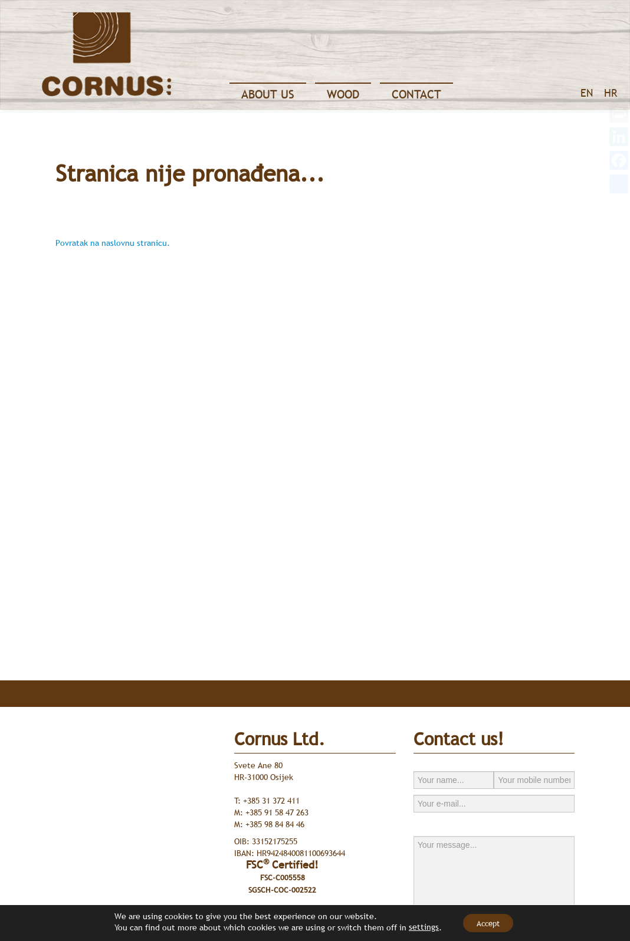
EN (586, 93)
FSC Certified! (282, 877)
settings (418, 927)
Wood (343, 94)
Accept (488, 922)
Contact (416, 94)
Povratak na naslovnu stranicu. (112, 243)
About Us (267, 94)
